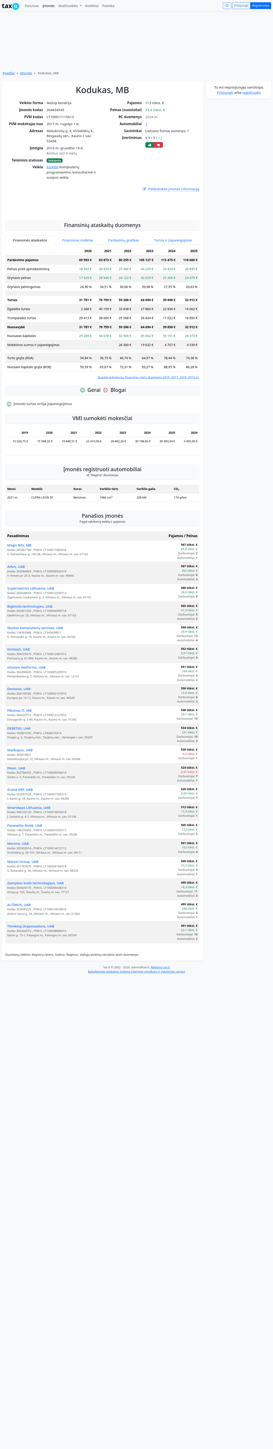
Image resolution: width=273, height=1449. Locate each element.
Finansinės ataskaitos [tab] (30, 280)
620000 (52, 167)
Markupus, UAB (20, 790)
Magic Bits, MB (19, 585)
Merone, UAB (18, 884)
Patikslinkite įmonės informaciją (170, 189)
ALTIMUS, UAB (19, 945)
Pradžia (9, 73)
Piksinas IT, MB (19, 751)
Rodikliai (92, 5)
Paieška (108, 5)
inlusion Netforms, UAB (26, 707)
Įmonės (48, 5)
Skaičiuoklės (68, 5)
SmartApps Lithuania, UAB (28, 848)
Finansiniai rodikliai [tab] (77, 280)
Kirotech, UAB (18, 689)
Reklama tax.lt (160, 1008)
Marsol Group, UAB (22, 902)
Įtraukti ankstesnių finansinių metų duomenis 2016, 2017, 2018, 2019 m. (148, 418)
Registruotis (260, 5)
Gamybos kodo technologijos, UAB (35, 923)
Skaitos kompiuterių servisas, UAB (35, 668)
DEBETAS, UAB (19, 768)
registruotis (251, 92)
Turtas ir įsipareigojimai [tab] (173, 280)
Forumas (32, 5)
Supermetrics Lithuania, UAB (30, 628)
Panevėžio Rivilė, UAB (24, 866)
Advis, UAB (16, 607)
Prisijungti (241, 5)
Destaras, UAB (19, 729)
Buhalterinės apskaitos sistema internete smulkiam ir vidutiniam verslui (136, 1012)
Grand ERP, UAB (20, 830)
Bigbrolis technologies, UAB (29, 646)
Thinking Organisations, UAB (30, 966)
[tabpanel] (102, 353)
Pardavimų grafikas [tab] (123, 280)
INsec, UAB (16, 808)
